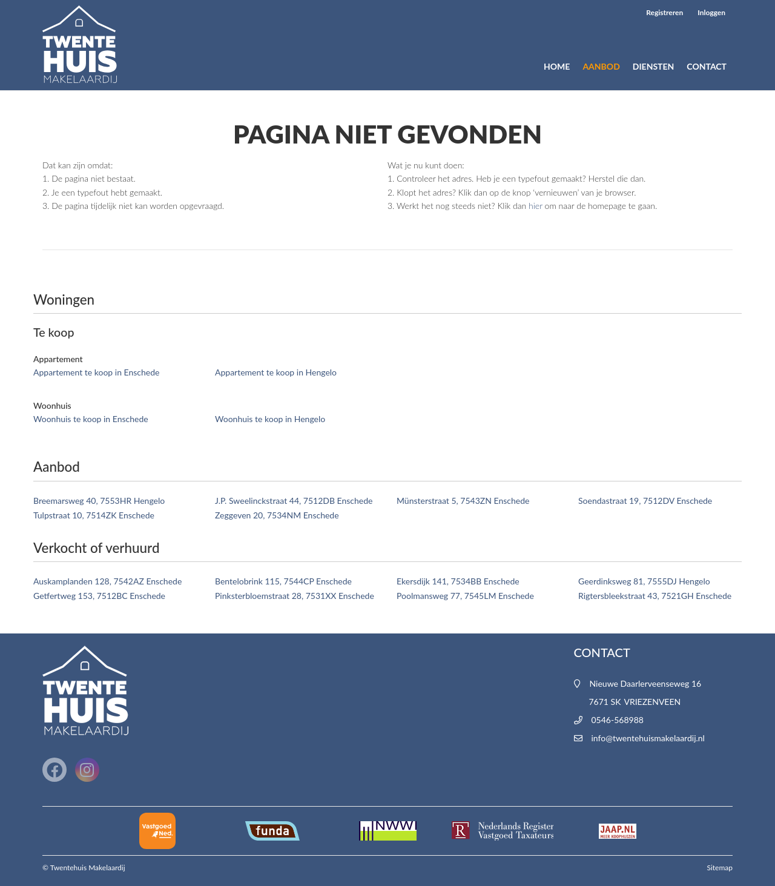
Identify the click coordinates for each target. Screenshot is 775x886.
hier (535, 205)
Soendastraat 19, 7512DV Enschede (645, 500)
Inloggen (711, 12)
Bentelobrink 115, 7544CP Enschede (283, 581)
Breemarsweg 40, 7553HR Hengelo (99, 500)
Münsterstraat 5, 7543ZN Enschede (463, 500)
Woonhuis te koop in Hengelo (270, 419)
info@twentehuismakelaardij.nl (648, 738)
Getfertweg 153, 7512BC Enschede (99, 595)
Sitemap (720, 867)
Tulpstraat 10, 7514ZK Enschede (93, 515)
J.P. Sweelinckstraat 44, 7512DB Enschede (293, 500)
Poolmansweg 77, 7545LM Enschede (465, 595)
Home (557, 66)
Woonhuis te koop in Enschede (90, 419)
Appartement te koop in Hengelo (276, 372)
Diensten (653, 66)
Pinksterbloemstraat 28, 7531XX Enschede (294, 595)
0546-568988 (618, 720)
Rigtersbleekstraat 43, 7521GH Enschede (654, 595)
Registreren (664, 12)
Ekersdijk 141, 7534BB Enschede (458, 581)
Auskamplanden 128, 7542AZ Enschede (107, 581)
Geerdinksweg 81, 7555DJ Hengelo (644, 581)
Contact (707, 66)
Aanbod (600, 66)
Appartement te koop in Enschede (96, 372)
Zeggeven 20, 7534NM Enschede (277, 515)
